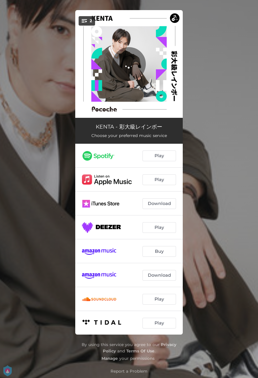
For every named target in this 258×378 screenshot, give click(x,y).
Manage (109, 358)
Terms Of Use (140, 350)
